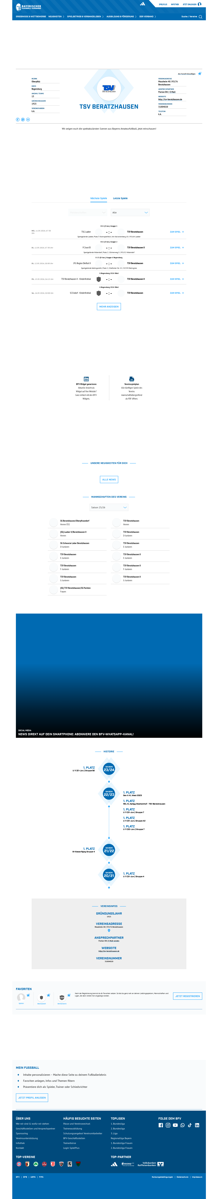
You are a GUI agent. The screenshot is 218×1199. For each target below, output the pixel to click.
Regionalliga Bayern (121, 1138)
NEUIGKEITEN (56, 16)
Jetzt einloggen (190, 4)
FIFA (41, 1177)
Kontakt (20, 1147)
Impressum (197, 1177)
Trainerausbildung (72, 1128)
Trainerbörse (69, 1143)
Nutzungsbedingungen (162, 1177)
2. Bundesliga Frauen (121, 1147)
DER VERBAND (148, 16)
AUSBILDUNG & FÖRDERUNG (122, 16)
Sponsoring (22, 1133)
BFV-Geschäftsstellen (74, 1138)
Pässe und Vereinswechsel (76, 1123)
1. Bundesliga (118, 1123)
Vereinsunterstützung (27, 1138)
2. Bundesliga (118, 1128)
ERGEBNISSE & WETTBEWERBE (31, 16)
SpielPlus (163, 4)
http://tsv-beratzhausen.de (170, 99)
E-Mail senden (113, 941)
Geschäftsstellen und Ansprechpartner (35, 1128)
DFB (25, 1177)
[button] (18, 119)
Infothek (175, 4)
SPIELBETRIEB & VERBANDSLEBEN (85, 16)
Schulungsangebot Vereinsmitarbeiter (82, 1133)
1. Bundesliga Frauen (121, 1143)
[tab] (98, 199)
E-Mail (172, 91)
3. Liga (114, 1133)
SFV (18, 1177)
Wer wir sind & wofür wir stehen (32, 1123)
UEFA (33, 1177)
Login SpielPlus (71, 1147)
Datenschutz (182, 1177)
